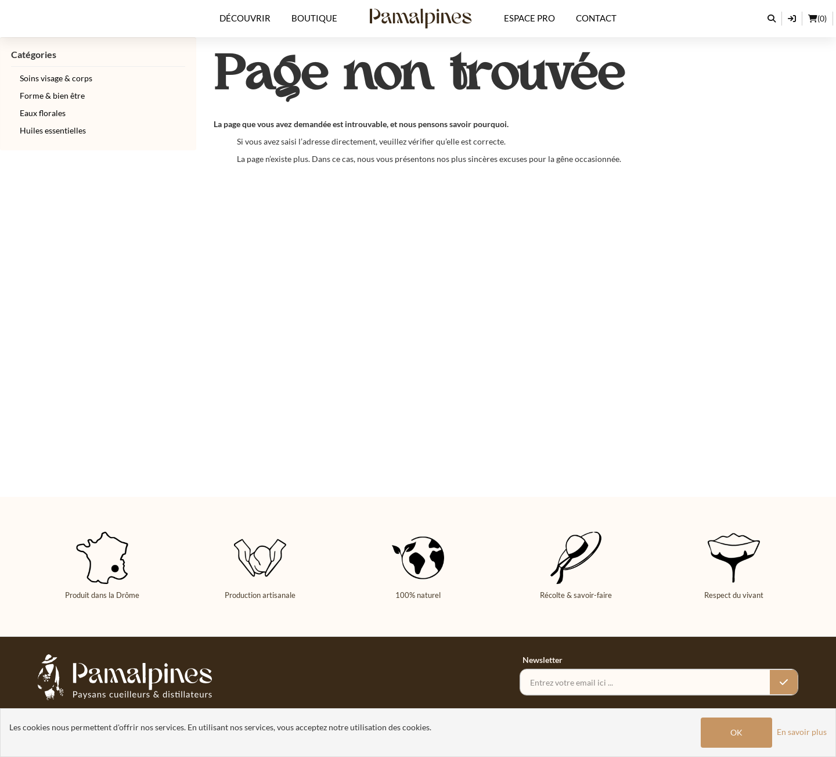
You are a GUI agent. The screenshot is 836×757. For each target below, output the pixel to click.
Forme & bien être (52, 95)
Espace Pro (529, 18)
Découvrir (245, 18)
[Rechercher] (772, 19)
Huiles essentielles (53, 130)
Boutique (314, 18)
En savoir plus (802, 732)
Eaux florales (43, 113)
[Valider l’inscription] (784, 682)
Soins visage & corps (56, 78)
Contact (596, 18)
